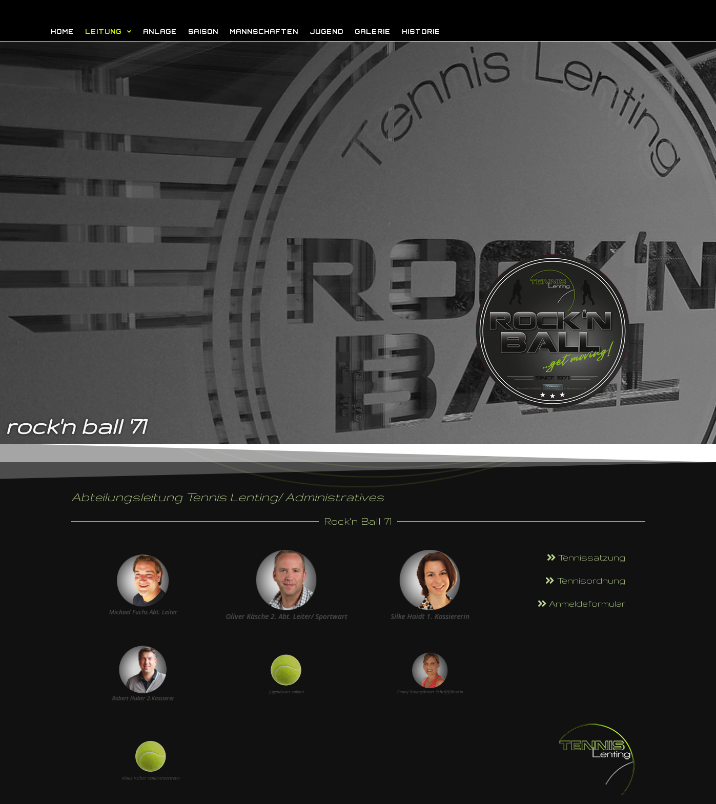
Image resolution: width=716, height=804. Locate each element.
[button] (586, 557)
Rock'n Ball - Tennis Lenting (204, 11)
